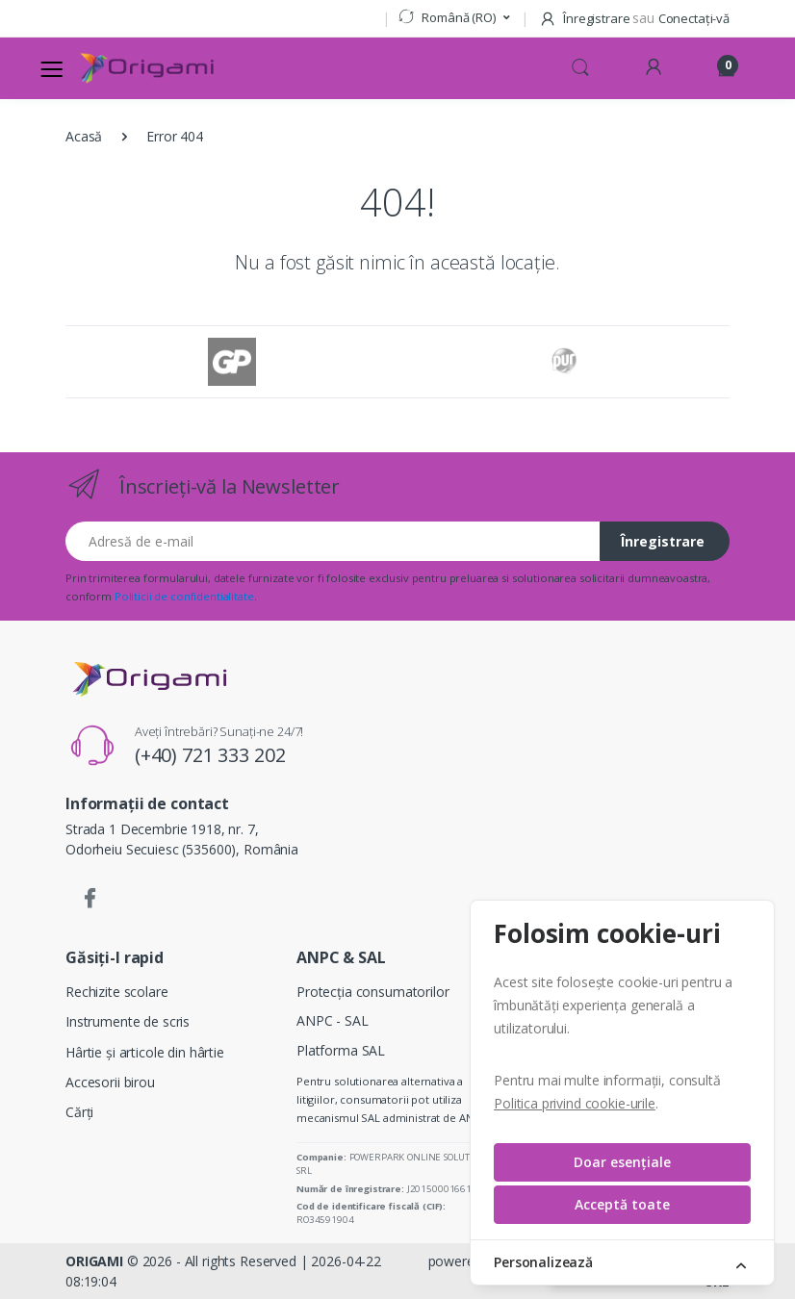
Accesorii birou (110, 1082)
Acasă (83, 136)
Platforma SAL (340, 1050)
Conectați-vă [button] (694, 18)
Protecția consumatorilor (372, 991)
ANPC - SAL (332, 1020)
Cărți (79, 1112)
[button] (454, 18)
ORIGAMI (94, 1261)
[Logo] (146, 68)
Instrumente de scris (127, 1021)
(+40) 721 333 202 (210, 755)
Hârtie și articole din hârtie (144, 1052)
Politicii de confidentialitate (184, 596)
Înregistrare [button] (585, 18)
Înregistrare (663, 541)
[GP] (231, 362)
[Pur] (564, 362)
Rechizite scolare (116, 991)
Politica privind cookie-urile (574, 1103)
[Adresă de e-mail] (333, 541)
